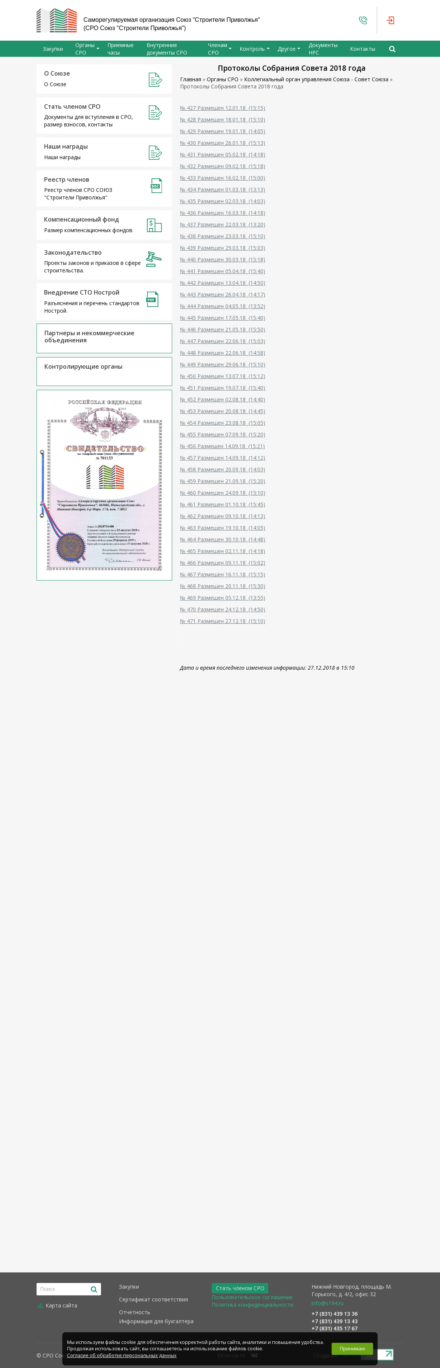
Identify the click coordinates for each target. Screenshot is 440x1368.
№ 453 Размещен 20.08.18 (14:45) (222, 411)
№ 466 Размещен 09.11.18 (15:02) (222, 562)
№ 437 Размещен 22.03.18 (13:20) (222, 224)
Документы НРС (323, 48)
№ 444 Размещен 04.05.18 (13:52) (222, 306)
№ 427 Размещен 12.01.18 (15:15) (222, 107)
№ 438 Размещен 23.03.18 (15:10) (222, 236)
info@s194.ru (328, 1303)
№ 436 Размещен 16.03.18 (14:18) (222, 212)
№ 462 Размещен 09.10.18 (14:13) (222, 516)
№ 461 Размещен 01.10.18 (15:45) (222, 504)
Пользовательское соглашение (252, 1297)
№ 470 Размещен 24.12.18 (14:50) (222, 609)
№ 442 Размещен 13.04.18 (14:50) (222, 282)
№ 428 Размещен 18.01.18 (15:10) (222, 119)
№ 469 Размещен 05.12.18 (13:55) (222, 597)
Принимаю (352, 1348)
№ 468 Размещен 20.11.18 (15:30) (222, 586)
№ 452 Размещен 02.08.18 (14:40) (222, 399)
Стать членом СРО (240, 1288)
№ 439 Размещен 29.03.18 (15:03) (222, 247)
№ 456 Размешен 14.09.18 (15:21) (222, 446)
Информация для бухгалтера (156, 1321)
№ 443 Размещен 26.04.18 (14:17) (222, 294)
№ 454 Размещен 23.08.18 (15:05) (222, 422)
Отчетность (134, 1312)
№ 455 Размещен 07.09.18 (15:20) (222, 434)
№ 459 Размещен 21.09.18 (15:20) (222, 481)
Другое (287, 48)
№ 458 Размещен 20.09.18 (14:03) (222, 469)
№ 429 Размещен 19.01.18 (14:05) (222, 131)
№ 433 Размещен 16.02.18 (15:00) (222, 177)
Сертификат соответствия (153, 1299)
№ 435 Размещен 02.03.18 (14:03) (222, 201)
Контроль (252, 48)
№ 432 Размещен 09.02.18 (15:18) (222, 166)
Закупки (53, 48)
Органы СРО (85, 48)
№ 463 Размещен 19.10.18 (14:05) (222, 527)
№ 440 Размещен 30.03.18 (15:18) (222, 259)
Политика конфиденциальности (252, 1304)
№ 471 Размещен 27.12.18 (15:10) (222, 621)
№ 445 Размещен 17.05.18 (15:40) (222, 317)
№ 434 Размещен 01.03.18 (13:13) (222, 189)
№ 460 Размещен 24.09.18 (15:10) (222, 492)
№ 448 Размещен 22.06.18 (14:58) (222, 352)
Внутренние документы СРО (167, 48)
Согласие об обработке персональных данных (122, 1355)
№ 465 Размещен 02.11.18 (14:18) (222, 551)
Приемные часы (120, 48)
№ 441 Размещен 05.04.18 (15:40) (222, 271)
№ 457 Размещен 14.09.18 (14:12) (222, 457)
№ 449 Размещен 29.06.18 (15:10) (222, 364)
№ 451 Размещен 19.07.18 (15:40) (222, 387)
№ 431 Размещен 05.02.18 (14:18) (222, 154)
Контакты (362, 48)
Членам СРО (217, 48)
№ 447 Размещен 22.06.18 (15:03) (222, 341)
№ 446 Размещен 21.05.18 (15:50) (222, 329)
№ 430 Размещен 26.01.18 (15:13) (222, 142)
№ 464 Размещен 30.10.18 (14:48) (222, 539)
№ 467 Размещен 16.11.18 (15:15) (222, 574)
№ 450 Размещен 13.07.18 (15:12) (222, 376)
